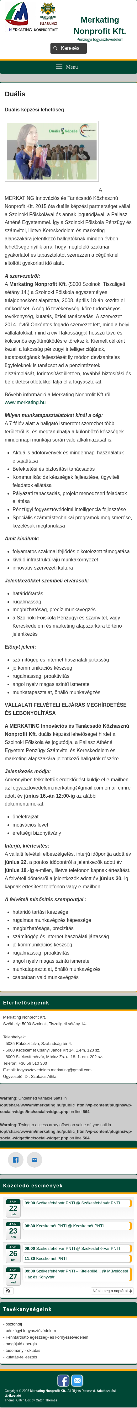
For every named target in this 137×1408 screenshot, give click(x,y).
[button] (8, 1291)
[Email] (36, 1160)
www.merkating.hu (25, 402)
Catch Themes (46, 1400)
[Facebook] (17, 1160)
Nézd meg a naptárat (112, 1291)
